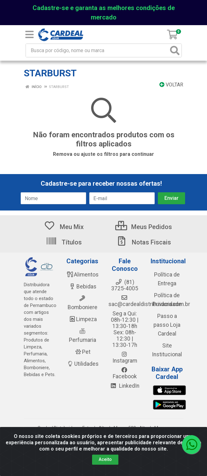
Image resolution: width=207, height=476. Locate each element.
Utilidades (82, 364)
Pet (82, 352)
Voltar (171, 85)
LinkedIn (124, 386)
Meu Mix (64, 227)
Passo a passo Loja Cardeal (166, 325)
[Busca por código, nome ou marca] (97, 50)
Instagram (124, 357)
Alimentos (82, 274)
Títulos (64, 242)
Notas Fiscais (143, 242)
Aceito (105, 459)
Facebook (125, 373)
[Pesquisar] (174, 50)
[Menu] (29, 34)
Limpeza (82, 319)
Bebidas (82, 286)
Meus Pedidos (143, 227)
